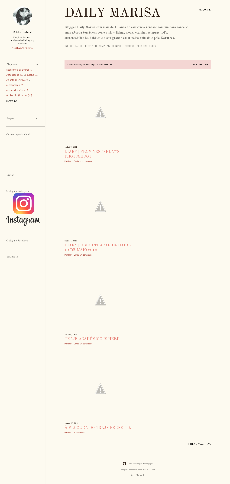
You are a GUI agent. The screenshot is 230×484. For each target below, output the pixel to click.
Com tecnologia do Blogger (138, 464)
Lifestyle (90, 46)
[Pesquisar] (205, 9)
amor (27, 95)
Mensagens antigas (199, 444)
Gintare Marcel (148, 469)
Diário (78, 46)
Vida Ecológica (146, 46)
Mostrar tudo (200, 64)
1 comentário (79, 433)
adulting (31, 74)
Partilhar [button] (68, 161)
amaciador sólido (17, 90)
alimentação (14, 85)
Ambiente (13, 95)
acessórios (13, 69)
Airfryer (24, 80)
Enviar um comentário (83, 161)
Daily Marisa (113, 13)
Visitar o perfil (22, 48)
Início (68, 46)
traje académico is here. (92, 339)
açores (27, 69)
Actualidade (15, 74)
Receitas (129, 46)
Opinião (116, 46)
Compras (104, 46)
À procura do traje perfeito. (98, 428)
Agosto (11, 80)
